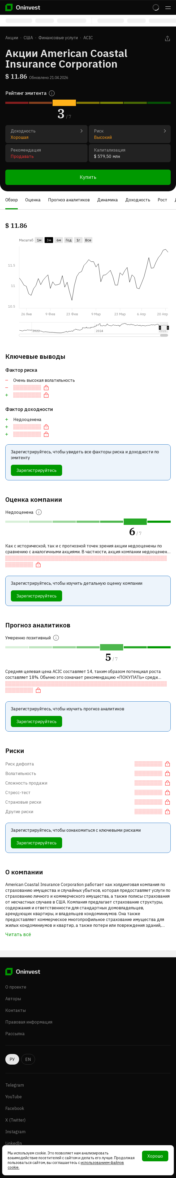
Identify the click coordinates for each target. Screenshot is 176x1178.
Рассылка (15, 1033)
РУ (12, 1059)
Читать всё (18, 934)
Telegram (14, 1085)
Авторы (13, 998)
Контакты (15, 1010)
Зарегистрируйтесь (36, 470)
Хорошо (155, 1156)
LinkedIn (13, 1143)
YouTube (13, 1096)
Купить (88, 177)
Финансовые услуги (58, 37)
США (28, 37)
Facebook (14, 1108)
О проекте (15, 987)
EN (28, 1059)
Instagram (15, 1131)
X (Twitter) (15, 1120)
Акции (11, 37)
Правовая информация (28, 1022)
